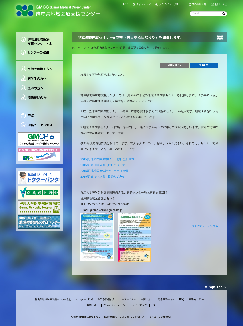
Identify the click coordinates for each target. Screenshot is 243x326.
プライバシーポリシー (171, 4)
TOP (125, 4)
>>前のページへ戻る (205, 226)
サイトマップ (143, 4)
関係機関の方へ (39, 99)
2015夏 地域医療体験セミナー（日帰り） (107, 170)
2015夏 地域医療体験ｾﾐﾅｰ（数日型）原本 (107, 159)
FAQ (39, 113)
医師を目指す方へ (39, 67)
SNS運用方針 (198, 4)
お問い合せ (221, 4)
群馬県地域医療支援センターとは (39, 40)
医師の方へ (39, 88)
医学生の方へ (39, 78)
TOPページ (79, 48)
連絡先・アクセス (39, 125)
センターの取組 (39, 54)
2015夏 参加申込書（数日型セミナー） (105, 165)
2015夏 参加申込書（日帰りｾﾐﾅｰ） (103, 176)
